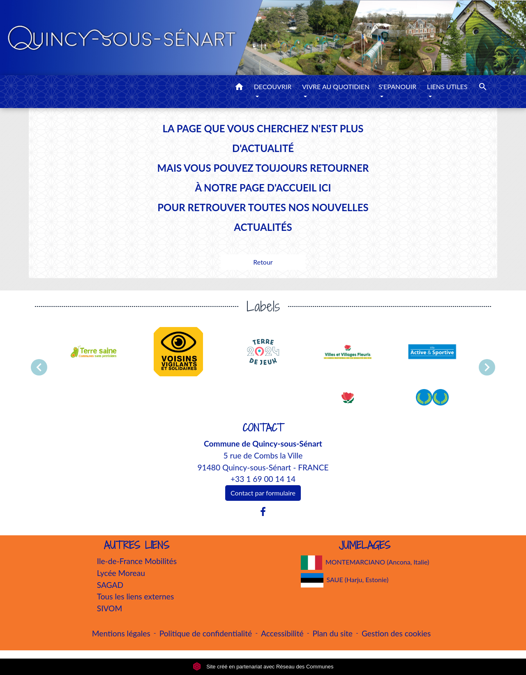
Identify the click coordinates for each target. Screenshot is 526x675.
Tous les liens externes (135, 596)
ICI (324, 188)
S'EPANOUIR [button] (397, 86)
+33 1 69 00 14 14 (263, 479)
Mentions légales (121, 633)
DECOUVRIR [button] (273, 86)
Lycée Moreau (121, 573)
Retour (262, 262)
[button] (239, 87)
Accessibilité (282, 633)
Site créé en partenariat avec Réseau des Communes (263, 666)
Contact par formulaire (263, 493)
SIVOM (109, 608)
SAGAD (110, 585)
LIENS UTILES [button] (447, 86)
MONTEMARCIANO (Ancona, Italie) (365, 562)
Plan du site (333, 633)
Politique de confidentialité (205, 633)
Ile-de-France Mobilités (137, 561)
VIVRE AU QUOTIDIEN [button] (335, 86)
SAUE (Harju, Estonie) (345, 580)
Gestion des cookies (396, 633)
